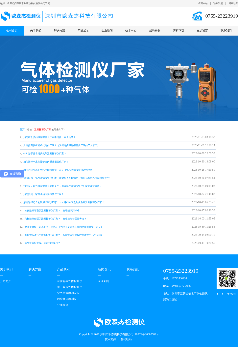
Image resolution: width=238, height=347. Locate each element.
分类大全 (62, 305)
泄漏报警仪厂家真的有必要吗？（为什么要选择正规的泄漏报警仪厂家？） (64, 226)
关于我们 (35, 30)
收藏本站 (203, 3)
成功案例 (154, 30)
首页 (22, 129)
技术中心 (130, 30)
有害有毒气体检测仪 (69, 281)
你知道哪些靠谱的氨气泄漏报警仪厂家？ (44, 153)
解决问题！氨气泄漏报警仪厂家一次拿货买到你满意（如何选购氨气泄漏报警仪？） (67, 178)
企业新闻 (107, 30)
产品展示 (83, 30)
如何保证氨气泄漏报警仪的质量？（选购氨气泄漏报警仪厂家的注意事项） (62, 186)
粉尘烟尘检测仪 (67, 299)
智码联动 (126, 339)
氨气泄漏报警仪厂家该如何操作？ (42, 243)
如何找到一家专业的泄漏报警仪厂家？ (43, 194)
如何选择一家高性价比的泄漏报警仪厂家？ (46, 161)
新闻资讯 (104, 269)
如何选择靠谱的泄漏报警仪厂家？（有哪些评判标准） (53, 210)
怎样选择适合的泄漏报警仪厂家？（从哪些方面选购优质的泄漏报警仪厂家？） (65, 202)
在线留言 (202, 30)
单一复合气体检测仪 (69, 287)
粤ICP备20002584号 (147, 334)
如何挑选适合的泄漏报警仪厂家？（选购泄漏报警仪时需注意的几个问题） (64, 235)
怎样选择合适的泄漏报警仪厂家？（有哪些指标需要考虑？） (57, 218)
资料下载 (178, 30)
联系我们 (218, 3)
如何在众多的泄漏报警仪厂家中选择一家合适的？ (49, 137)
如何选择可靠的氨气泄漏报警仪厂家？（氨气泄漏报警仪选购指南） (59, 169)
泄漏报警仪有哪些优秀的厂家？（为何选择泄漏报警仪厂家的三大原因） (61, 145)
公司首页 (11, 30)
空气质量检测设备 (68, 293)
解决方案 (59, 30)
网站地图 (233, 3)
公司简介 (5, 281)
